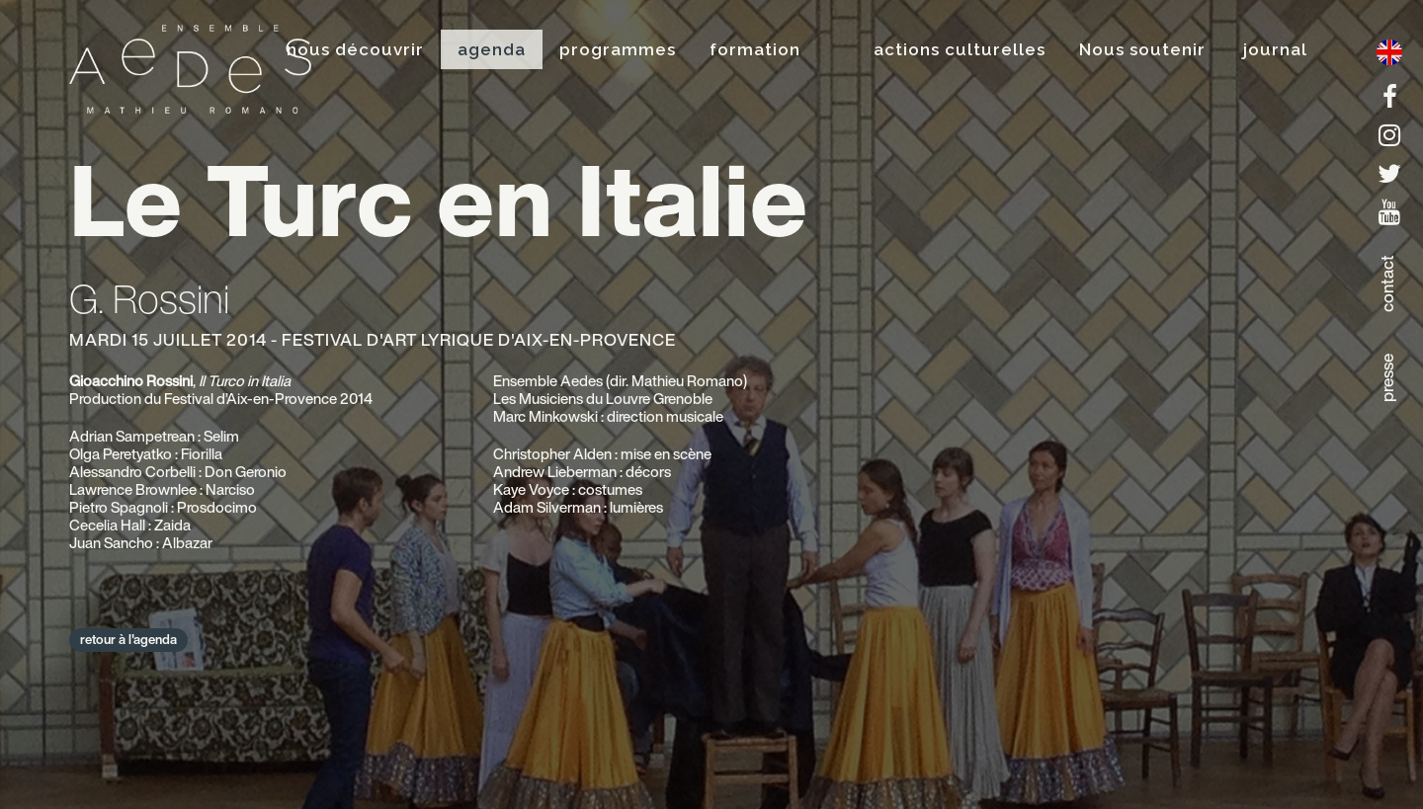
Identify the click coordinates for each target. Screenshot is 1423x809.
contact (1387, 283)
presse (1387, 378)
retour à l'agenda (128, 639)
